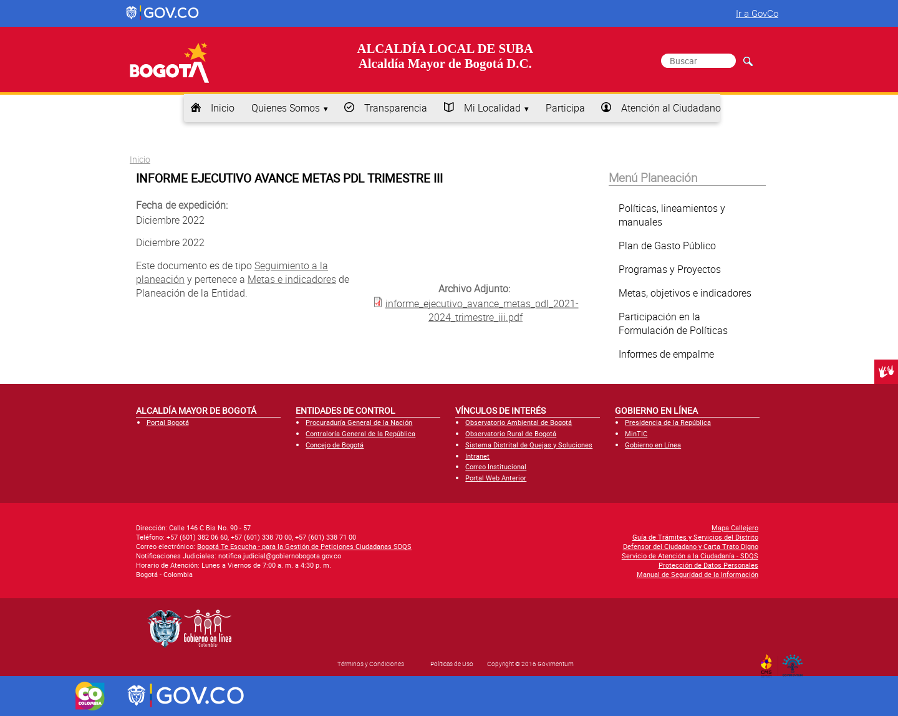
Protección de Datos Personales (708, 565)
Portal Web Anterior (495, 477)
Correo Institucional (495, 466)
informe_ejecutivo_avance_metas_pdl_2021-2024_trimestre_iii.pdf (482, 309)
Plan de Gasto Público (667, 245)
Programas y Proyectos (670, 269)
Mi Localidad (492, 108)
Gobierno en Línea (653, 444)
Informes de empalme (666, 354)
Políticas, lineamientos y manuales (672, 215)
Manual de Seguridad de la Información (697, 574)
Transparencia (395, 108)
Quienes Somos (285, 108)
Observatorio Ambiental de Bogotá (518, 422)
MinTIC (636, 433)
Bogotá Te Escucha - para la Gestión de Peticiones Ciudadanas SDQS (304, 546)
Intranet (477, 456)
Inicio (222, 108)
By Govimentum (795, 661)
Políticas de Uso (451, 663)
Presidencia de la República (668, 422)
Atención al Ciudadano (671, 108)
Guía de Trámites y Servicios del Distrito (695, 537)
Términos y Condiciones (370, 663)
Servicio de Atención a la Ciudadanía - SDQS (690, 555)
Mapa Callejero (735, 527)
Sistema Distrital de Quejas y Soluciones (528, 444)
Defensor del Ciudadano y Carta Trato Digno (690, 546)
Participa (565, 108)
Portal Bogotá (168, 422)
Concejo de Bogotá (335, 444)
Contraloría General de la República (360, 433)
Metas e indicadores (292, 279)
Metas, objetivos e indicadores (685, 293)
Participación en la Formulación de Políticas (673, 323)
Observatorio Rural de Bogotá (510, 433)
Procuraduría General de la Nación (359, 422)
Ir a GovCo (757, 13)
